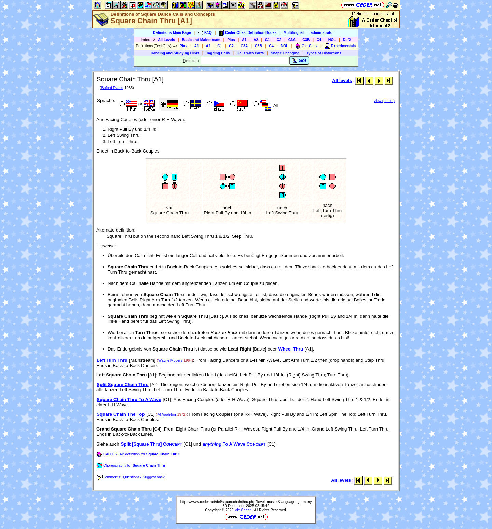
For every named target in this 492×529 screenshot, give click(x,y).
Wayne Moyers (170, 360)
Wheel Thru (290, 349)
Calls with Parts (250, 53)
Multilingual (294, 32)
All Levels (166, 40)
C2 (279, 40)
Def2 (347, 40)
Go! (299, 60)
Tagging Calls (218, 53)
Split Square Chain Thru (123, 384)
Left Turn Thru (112, 360)
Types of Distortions (323, 53)
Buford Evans (112, 87)
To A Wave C (234, 444)
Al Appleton (167, 414)
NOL (332, 40)
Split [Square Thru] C (151, 444)
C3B (306, 40)
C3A (292, 40)
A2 (256, 40)
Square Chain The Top (121, 414)
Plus (231, 40)
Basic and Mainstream (201, 40)
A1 (244, 40)
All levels (342, 80)
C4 (319, 40)
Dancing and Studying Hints (175, 53)
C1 (267, 40)
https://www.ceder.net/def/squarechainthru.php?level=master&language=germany (246, 502)
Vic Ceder (243, 510)
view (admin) (384, 100)
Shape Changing (285, 53)
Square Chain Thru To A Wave (129, 399)
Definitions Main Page (172, 32)
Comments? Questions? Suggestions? (131, 477)
